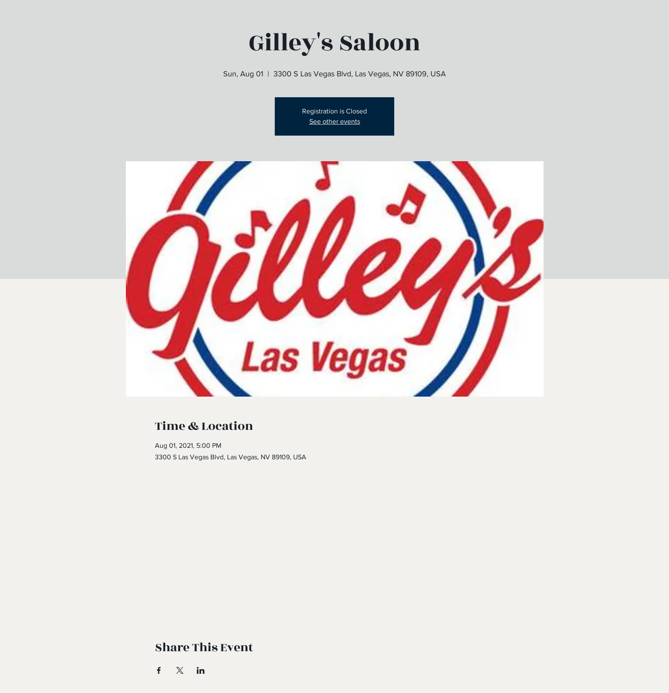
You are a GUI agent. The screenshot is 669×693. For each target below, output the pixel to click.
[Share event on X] (180, 670)
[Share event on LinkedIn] (201, 670)
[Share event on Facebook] (159, 670)
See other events (334, 121)
